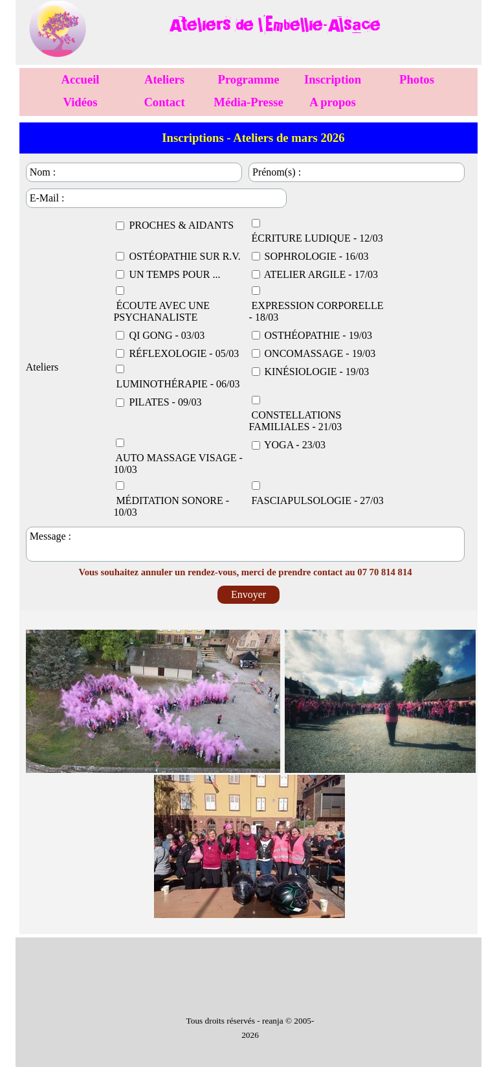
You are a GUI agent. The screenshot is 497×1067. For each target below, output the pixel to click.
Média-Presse (248, 102)
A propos (332, 102)
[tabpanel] (274, 25)
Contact (164, 102)
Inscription (332, 79)
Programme (249, 79)
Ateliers (164, 79)
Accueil (80, 79)
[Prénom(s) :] (356, 172)
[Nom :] (134, 172)
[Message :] (245, 544)
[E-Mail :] (156, 198)
